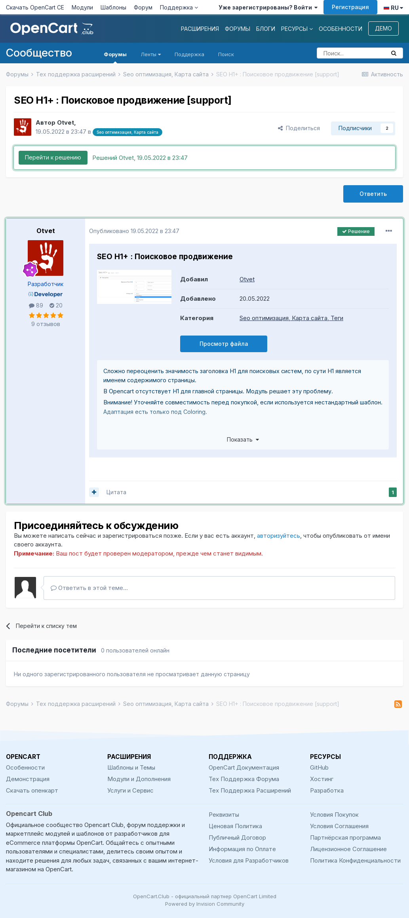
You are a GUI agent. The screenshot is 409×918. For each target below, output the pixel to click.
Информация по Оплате (242, 849)
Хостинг (321, 779)
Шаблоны (113, 7)
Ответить (373, 193)
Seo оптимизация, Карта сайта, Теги (291, 318)
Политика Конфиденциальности (355, 860)
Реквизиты (224, 814)
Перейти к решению (53, 157)
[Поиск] (351, 53)
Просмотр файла (224, 343)
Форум (143, 7)
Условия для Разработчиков (249, 860)
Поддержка (179, 7)
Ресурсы (297, 28)
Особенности (340, 28)
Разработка (327, 790)
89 (36, 305)
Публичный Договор (237, 837)
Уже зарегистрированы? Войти (268, 7)
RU (393, 7)
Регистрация (350, 7)
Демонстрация (27, 779)
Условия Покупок (334, 814)
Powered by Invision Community (204, 904)
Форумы (237, 28)
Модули (82, 7)
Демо (383, 28)
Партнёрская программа (345, 837)
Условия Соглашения (339, 826)
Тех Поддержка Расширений (250, 790)
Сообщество (39, 52)
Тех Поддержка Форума (244, 779)
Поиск (226, 54)
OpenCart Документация (244, 767)
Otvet (45, 231)
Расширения (200, 28)
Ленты (151, 54)
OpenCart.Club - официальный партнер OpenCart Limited (204, 896)
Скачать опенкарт (32, 790)
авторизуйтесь (278, 535)
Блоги (265, 28)
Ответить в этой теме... (89, 588)
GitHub (319, 767)
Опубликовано (134, 231)
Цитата (116, 492)
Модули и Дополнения (139, 779)
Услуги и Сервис (130, 790)
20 (56, 305)
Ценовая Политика (235, 826)
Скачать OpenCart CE (35, 7)
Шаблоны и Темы (131, 767)
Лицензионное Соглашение (348, 849)
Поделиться (299, 128)
